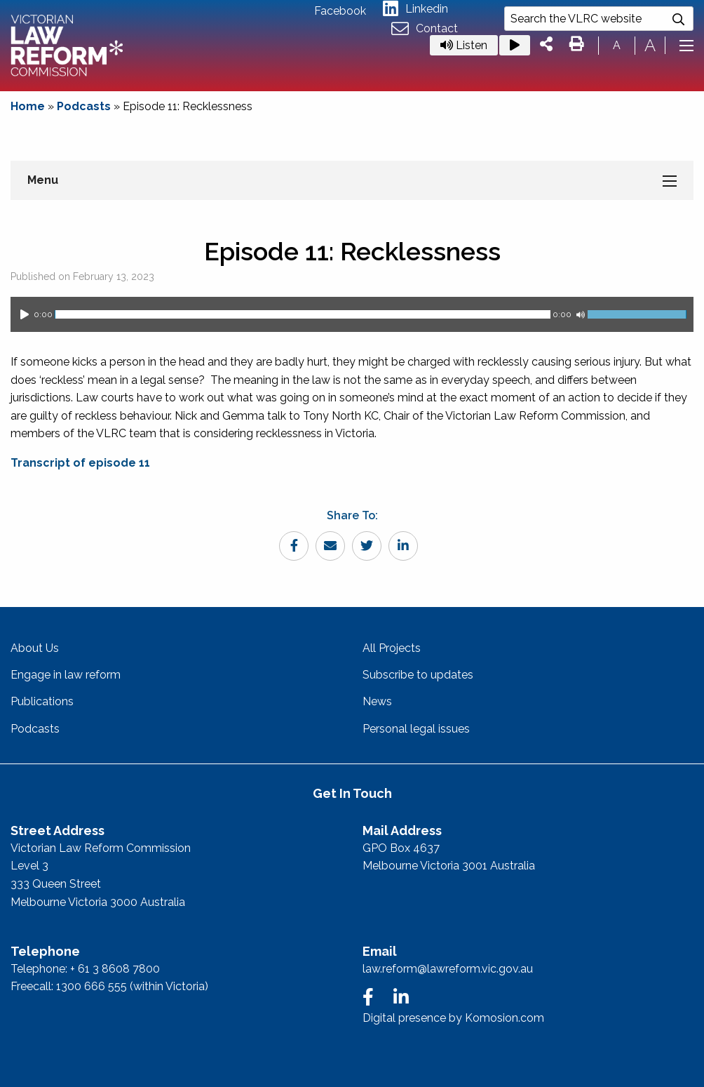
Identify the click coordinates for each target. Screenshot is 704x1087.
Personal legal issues (416, 728)
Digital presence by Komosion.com (453, 1018)
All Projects (392, 648)
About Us (35, 648)
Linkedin (415, 9)
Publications (42, 701)
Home (28, 106)
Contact (424, 29)
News (377, 701)
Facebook (340, 11)
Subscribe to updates (418, 674)
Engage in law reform (66, 674)
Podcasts (84, 106)
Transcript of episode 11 (80, 462)
